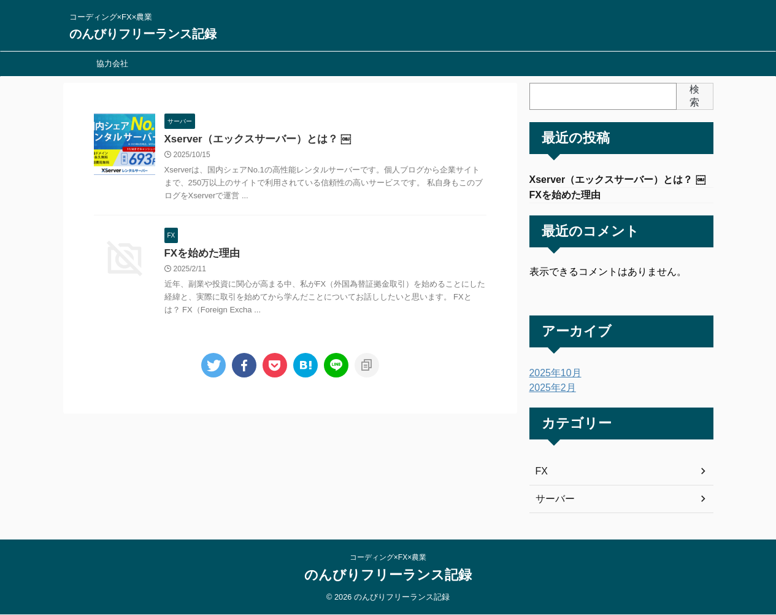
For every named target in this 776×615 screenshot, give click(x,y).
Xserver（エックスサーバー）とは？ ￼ (252, 139)
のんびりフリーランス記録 (143, 34)
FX (541, 474)
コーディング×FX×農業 (388, 558)
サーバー (553, 501)
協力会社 (112, 63)
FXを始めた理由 (200, 255)
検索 (694, 95)
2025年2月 (549, 390)
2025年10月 (552, 376)
